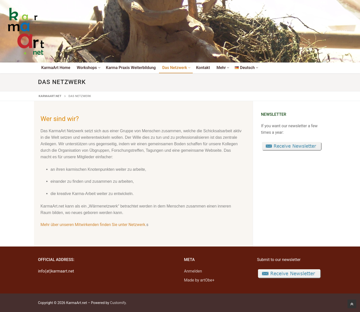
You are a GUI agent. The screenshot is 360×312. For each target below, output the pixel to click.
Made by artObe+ (199, 280)
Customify (118, 303)
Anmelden (193, 271)
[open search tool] (318, 30)
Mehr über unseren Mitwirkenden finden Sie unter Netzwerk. (93, 224)
